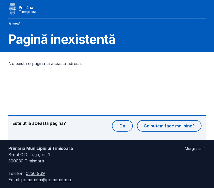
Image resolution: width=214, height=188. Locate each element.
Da (122, 125)
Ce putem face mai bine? (169, 125)
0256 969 (35, 173)
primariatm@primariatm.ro (47, 179)
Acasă (14, 23)
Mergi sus (195, 148)
